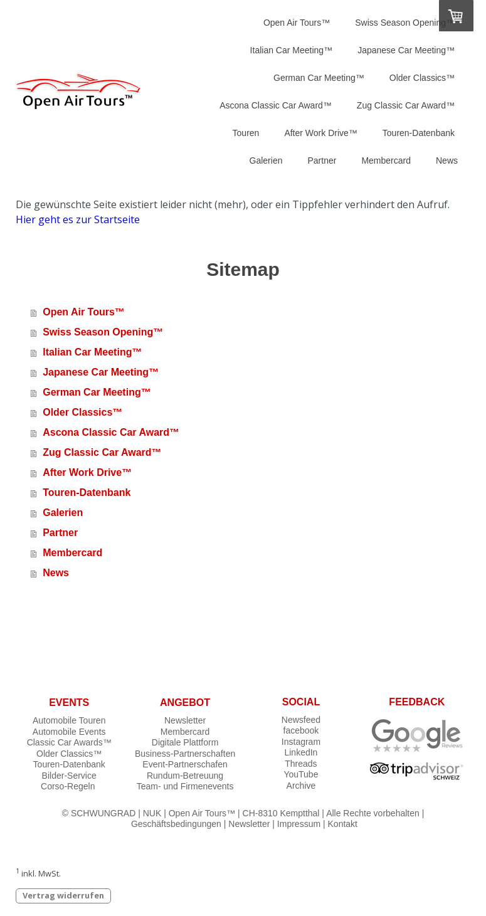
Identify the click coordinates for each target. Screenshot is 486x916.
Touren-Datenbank (419, 133)
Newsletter (185, 720)
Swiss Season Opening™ (405, 23)
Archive (301, 786)
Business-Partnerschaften (185, 754)
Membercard (386, 160)
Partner (321, 160)
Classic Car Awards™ (69, 742)
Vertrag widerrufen (63, 895)
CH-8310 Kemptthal (281, 813)
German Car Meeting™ (318, 78)
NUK (152, 813)
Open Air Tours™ (296, 23)
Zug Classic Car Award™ (406, 105)
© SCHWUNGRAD (99, 813)
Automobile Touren (69, 720)
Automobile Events (69, 732)
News (447, 160)
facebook (301, 730)
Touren (246, 133)
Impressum (298, 824)
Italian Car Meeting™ (291, 50)
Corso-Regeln (68, 786)
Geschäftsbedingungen (176, 824)
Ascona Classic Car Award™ (275, 105)
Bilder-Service (69, 776)
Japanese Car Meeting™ (406, 50)
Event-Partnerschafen (184, 764)
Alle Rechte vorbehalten (373, 813)
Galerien (266, 160)
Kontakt (342, 824)
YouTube (300, 774)
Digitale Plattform (185, 742)
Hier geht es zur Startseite (78, 219)
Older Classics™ (422, 78)
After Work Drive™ (320, 133)
